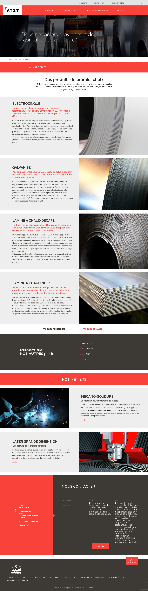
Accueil (11, 59)
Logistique (120, 10)
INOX (84, 359)
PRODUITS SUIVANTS (95, 329)
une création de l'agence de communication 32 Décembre (74, 588)
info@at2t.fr (24, 525)
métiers (74, 379)
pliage (133, 410)
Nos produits (70, 10)
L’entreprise (99, 3)
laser (100, 410)
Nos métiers (49, 10)
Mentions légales (116, 577)
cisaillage (107, 410)
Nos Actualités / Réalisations (97, 10)
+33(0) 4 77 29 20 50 (29, 521)
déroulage (92, 410)
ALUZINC (86, 354)
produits (37, 67)
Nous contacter (117, 3)
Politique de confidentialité (18, 581)
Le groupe (83, 3)
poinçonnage (121, 410)
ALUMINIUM (87, 349)
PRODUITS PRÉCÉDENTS (51, 329)
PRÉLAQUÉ (87, 343)
